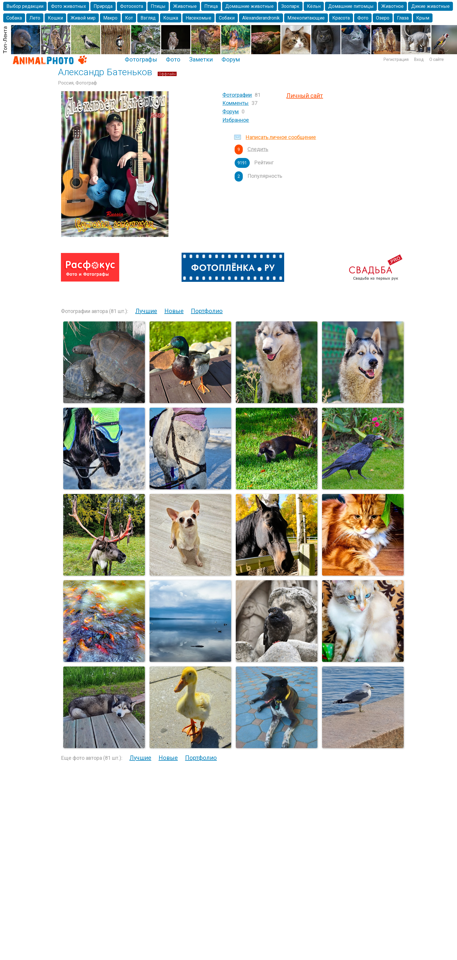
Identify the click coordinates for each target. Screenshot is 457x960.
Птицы (158, 6)
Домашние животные (249, 6)
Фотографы (141, 59)
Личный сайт (304, 95)
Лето (34, 18)
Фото (362, 18)
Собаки (227, 18)
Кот (129, 18)
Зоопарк (290, 6)
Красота (341, 18)
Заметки (201, 59)
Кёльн (314, 6)
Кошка (170, 18)
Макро (110, 18)
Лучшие (146, 310)
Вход (419, 59)
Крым (422, 18)
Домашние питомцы (351, 6)
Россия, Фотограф (77, 83)
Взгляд (148, 18)
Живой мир (83, 18)
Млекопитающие (306, 18)
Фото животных (68, 6)
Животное (392, 6)
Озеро (382, 18)
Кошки (55, 18)
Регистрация (396, 59)
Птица (211, 6)
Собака (14, 18)
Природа (103, 6)
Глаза (403, 18)
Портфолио (207, 310)
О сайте (436, 59)
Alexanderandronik (261, 18)
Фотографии (237, 95)
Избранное (235, 120)
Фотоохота (131, 6)
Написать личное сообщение (281, 137)
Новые (174, 310)
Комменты (235, 103)
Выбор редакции (24, 6)
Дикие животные (430, 6)
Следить (257, 149)
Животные (185, 6)
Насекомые (198, 18)
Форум (231, 59)
